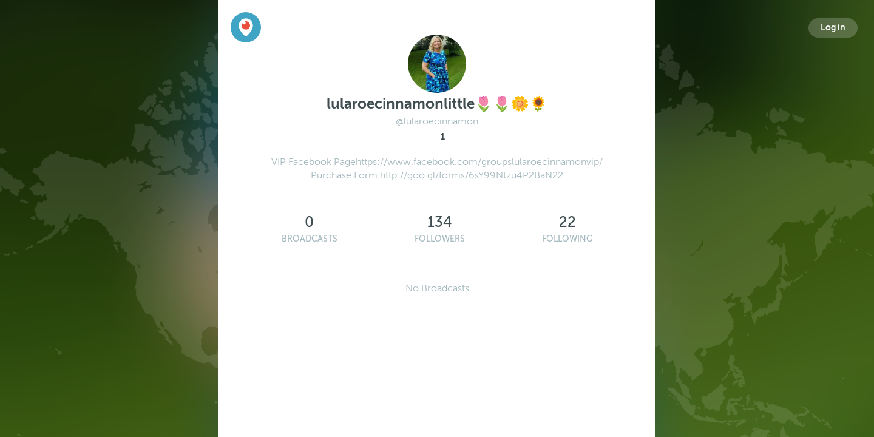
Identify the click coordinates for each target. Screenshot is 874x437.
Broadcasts (309, 238)
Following (567, 238)
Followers (440, 238)
